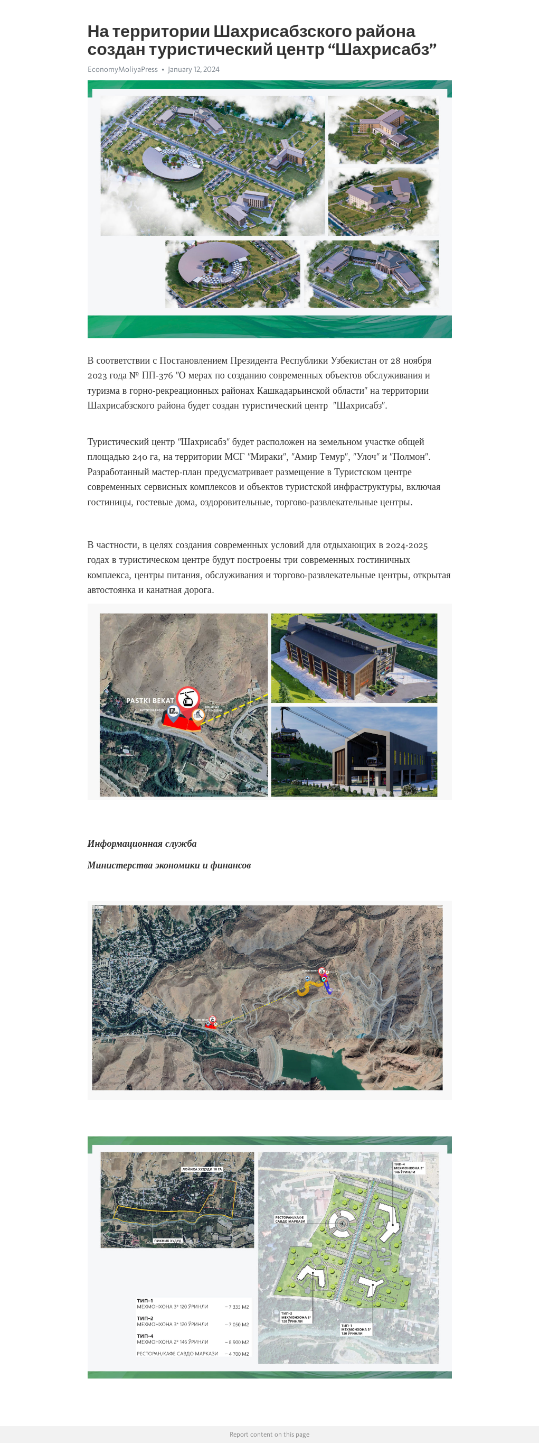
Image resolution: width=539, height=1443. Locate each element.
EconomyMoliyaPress (123, 69)
